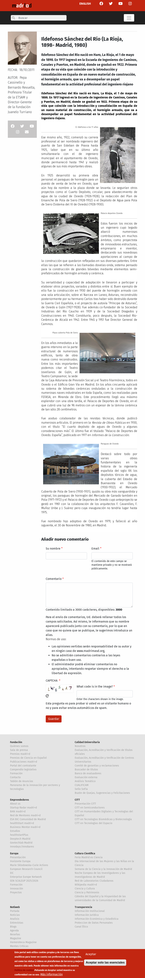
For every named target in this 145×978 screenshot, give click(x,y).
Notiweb (15, 907)
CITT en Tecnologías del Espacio (93, 823)
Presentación (18, 857)
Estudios (15, 831)
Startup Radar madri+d (23, 807)
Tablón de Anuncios (21, 781)
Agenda (14, 930)
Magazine (15, 938)
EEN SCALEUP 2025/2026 (24, 880)
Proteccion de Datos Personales (94, 922)
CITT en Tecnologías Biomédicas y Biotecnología (103, 819)
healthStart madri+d (22, 823)
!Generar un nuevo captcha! (47, 695)
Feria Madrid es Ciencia (89, 857)
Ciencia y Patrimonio (87, 892)
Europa (14, 853)
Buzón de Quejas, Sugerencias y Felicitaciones (102, 793)
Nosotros (80, 746)
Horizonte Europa (20, 861)
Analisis (14, 918)
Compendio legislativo (23, 769)
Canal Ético (81, 926)
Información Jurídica (87, 915)
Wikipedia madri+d (86, 884)
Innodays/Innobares (22, 846)
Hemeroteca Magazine (23, 942)
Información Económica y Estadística (96, 918)
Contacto (15, 777)
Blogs (13, 926)
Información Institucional (90, 911)
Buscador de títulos (86, 769)
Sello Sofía (81, 789)
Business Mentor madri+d (25, 827)
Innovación (16, 888)
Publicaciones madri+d (23, 761)
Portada (14, 911)
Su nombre (53, 548)
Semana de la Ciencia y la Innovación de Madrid (103, 869)
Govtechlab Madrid (21, 842)
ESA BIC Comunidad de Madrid (28, 819)
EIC (12, 873)
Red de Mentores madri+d (25, 815)
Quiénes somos (19, 746)
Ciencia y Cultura (85, 888)
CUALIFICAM (81, 785)
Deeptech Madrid (20, 838)
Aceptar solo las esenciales (105, 963)
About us (15, 803)
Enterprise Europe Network (26, 876)
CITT (77, 799)
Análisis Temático (85, 781)
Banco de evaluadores (88, 773)
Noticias (15, 915)
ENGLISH (85, 3)
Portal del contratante (23, 765)
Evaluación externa (86, 777)
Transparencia (83, 907)
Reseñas (15, 934)
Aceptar (91, 955)
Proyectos (16, 892)
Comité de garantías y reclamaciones (97, 765)
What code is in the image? (95, 686)
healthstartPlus (19, 834)
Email (95, 548)
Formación (16, 773)
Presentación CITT (85, 803)
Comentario (54, 579)
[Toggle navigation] (129, 18)
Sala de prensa (19, 750)
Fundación (16, 742)
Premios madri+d (20, 754)
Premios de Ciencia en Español (28, 757)
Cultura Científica (85, 853)
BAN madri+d (17, 811)
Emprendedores (19, 799)
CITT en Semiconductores (90, 807)
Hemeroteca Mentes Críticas (27, 950)
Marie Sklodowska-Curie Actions (29, 865)
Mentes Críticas (19, 946)
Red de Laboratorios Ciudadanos (94, 880)
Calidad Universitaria (87, 742)
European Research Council (26, 869)
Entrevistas (16, 922)
